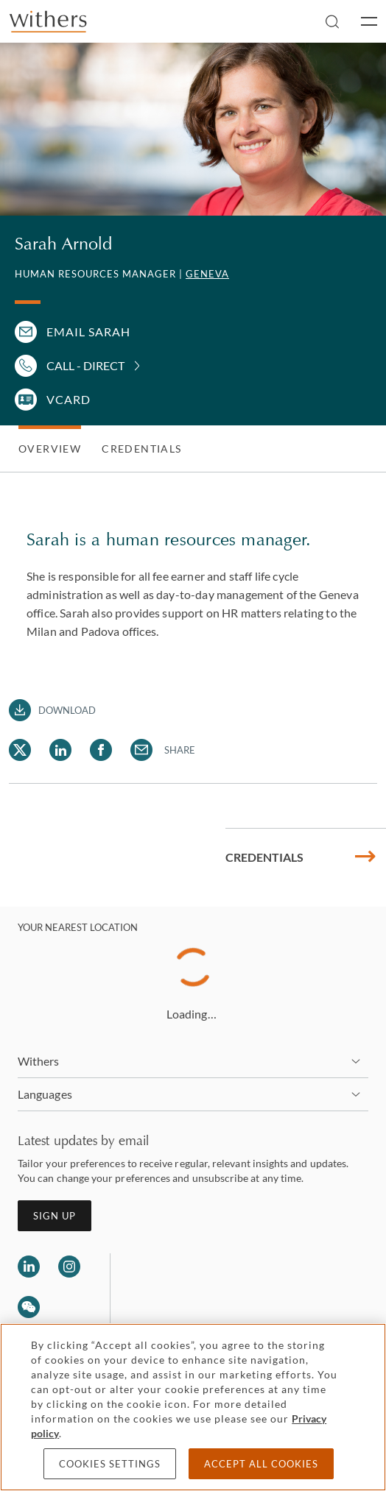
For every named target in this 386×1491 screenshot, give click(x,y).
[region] (193, 1407)
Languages (45, 1094)
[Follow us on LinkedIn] (29, 1267)
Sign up (54, 1216)
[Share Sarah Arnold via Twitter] (20, 750)
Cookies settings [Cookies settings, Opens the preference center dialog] (110, 1464)
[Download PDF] (52, 710)
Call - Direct (85, 365)
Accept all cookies (261, 1464)
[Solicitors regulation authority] (197, 1288)
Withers (39, 1061)
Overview (49, 448)
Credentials (141, 448)
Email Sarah (88, 332)
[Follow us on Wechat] (29, 1309)
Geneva (207, 274)
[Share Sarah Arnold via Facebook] (101, 750)
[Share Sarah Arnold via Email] (141, 750)
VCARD (68, 399)
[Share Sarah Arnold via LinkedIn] (60, 750)
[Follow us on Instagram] (69, 1267)
